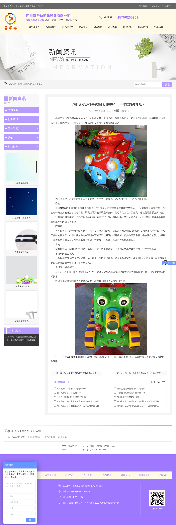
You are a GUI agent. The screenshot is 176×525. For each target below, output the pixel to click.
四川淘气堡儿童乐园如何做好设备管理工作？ (145, 373)
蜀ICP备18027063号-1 (81, 491)
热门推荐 (13, 146)
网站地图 (143, 6)
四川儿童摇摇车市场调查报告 (70, 393)
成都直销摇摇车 (21, 183)
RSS (75, 497)
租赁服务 (62, 437)
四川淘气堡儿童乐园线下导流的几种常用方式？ (81, 373)
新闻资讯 (127, 26)
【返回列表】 (156, 382)
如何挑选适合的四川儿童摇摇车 (131, 388)
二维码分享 (125, 111)
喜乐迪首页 (34, 26)
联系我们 (168, 6)
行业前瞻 (13, 119)
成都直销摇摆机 (21, 321)
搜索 (167, 84)
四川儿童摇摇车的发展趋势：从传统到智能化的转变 (79, 406)
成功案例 (112, 26)
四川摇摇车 (60, 208)
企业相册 (98, 26)
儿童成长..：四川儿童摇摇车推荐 (71, 388)
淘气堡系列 (67, 26)
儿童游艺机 (51, 26)
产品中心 (83, 26)
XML (82, 497)
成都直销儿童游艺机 (21, 217)
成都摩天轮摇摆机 (21, 286)
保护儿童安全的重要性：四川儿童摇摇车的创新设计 (140, 401)
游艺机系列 (49, 437)
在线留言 (156, 6)
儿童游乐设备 (34, 437)
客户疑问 (13, 128)
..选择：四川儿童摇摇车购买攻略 (71, 397)
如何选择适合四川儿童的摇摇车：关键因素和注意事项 (140, 406)
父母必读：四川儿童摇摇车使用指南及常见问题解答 (79, 401)
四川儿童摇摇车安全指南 (128, 397)
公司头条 (38, 84)
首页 (20, 84)
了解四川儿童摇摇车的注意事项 (131, 393)
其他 (10, 137)
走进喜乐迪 (143, 26)
